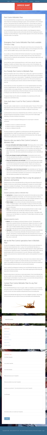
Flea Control (6, 337)
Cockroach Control (7, 339)
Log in (43, 430)
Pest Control (6, 331)
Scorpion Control (7, 345)
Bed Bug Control (7, 334)
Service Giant (23, 5)
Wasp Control (6, 342)
